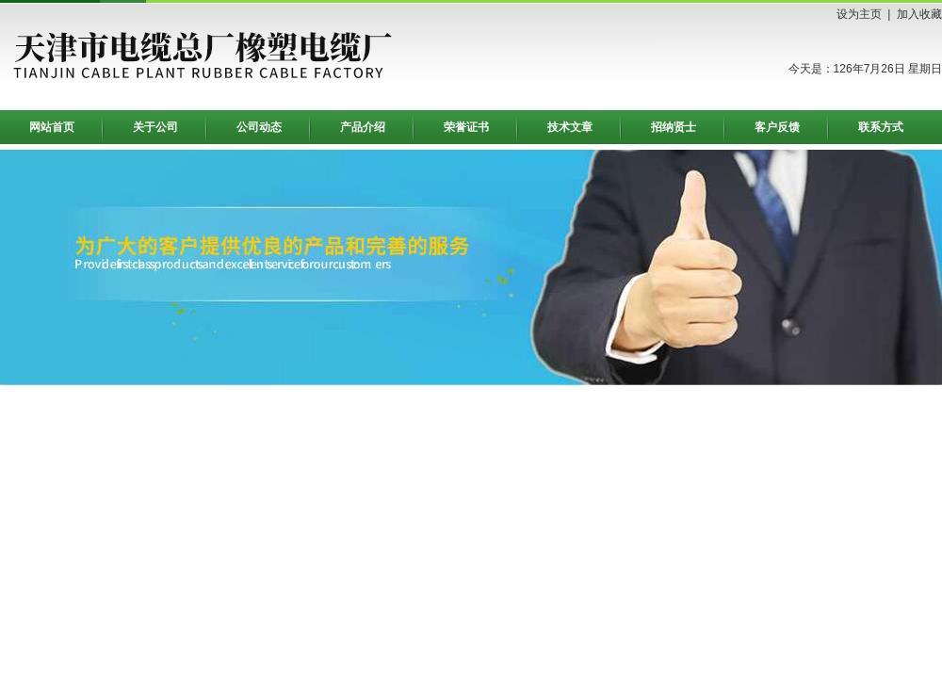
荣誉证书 (466, 127)
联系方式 (880, 127)
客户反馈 (777, 127)
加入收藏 (919, 14)
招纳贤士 (673, 127)
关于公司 (155, 127)
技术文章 (570, 127)
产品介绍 (362, 127)
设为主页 (859, 14)
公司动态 (259, 127)
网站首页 (51, 127)
